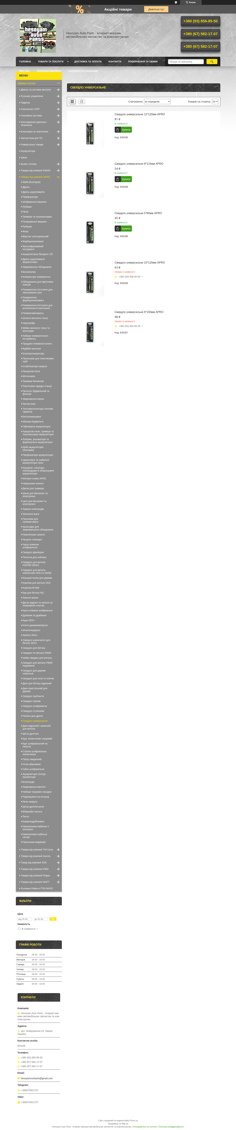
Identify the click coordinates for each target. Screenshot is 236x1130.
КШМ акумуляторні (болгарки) (33, 448)
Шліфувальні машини (35, 201)
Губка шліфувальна (33, 769)
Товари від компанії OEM (35, 869)
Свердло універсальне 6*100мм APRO (139, 312)
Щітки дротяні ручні (33, 806)
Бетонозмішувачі (32, 416)
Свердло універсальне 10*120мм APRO (140, 262)
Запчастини (29, 403)
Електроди (28, 782)
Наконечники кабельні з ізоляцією (36, 828)
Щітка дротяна (31, 733)
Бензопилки (29, 272)
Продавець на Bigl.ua (118, 1123)
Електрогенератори (33, 353)
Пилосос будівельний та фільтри (36, 392)
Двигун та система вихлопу (36, 89)
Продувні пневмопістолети (37, 343)
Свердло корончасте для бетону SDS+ (36, 641)
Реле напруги (30, 801)
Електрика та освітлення (34, 131)
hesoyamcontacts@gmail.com (37, 1078)
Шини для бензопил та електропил (35, 495)
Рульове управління (32, 96)
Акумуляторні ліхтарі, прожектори (34, 775)
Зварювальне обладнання (37, 267)
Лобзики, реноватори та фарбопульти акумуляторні (37, 441)
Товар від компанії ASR (34, 862)
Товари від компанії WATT (35, 882)
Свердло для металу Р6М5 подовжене (37, 664)
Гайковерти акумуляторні (36, 426)
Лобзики (27, 206)
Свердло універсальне (35, 721)
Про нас (24, 71)
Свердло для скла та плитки (38, 678)
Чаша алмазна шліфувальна (31, 546)
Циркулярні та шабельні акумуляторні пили (36, 461)
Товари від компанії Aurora (35, 856)
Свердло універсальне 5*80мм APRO (138, 213)
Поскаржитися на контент (145, 1127)
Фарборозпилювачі (33, 241)
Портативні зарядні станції (37, 386)
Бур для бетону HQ (33, 592)
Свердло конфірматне (35, 706)
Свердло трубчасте (33, 696)
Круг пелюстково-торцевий (37, 738)
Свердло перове (32, 701)
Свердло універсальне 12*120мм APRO (140, 114)
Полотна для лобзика (34, 557)
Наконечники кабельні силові (35, 836)
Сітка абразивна (32, 764)
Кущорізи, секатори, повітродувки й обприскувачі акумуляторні (38, 470)
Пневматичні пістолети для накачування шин (37, 291)
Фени (25, 231)
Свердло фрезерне (33, 552)
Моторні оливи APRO (34, 478)
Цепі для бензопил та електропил (34, 502)
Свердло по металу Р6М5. (37, 653)
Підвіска (25, 102)
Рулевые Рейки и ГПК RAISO (37, 888)
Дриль (26, 187)
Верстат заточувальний (36, 236)
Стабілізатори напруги (35, 366)
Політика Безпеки (49, 71)
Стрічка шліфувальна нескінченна (35, 753)
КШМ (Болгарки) (32, 182)
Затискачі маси (31, 514)
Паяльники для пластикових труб (38, 360)
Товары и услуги (27, 83)
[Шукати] (212, 61)
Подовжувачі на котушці (36, 796)
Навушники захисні (33, 483)
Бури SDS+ (29, 620)
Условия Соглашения (83, 71)
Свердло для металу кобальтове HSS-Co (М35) (37, 571)
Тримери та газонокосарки (37, 216)
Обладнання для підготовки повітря (38, 283)
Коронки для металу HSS (37, 582)
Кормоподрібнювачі (33, 821)
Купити (126, 129)
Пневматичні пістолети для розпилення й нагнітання (37, 307)
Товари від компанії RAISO (36, 170)
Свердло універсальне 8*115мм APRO (139, 163)
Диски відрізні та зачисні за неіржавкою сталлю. (38, 604)
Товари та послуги (51, 61)
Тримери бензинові (33, 381)
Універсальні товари (32, 144)
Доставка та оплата (88, 61)
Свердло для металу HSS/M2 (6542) (34, 563)
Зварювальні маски (33, 399)
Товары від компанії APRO (35, 177)
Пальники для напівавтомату (31, 520)
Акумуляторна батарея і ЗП (38, 254)
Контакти (114, 61)
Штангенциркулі (31, 630)
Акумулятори (28, 151)
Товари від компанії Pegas (35, 875)
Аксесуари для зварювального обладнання (38, 528)
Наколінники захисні (34, 534)
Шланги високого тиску (35, 318)
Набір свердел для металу (37, 657)
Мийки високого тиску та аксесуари (36, 329)
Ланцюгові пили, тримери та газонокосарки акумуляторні (38, 433)
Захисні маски (30, 597)
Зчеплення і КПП (30, 109)
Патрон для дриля (33, 716)
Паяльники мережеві (34, 842)
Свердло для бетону (34, 648)
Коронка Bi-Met (31, 587)
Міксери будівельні (33, 421)
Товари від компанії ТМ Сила (37, 849)
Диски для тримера (33, 488)
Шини (24, 157)
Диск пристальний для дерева (35, 690)
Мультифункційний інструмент (33, 248)
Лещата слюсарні (32, 539)
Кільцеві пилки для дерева (37, 578)
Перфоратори (30, 197)
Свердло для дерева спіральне (34, 672)
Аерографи (29, 323)
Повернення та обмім (142, 61)
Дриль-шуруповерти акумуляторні (34, 260)
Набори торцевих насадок (37, 791)
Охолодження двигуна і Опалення (34, 123)
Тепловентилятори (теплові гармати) (38, 410)
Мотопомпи (29, 376)
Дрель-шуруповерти (34, 192)
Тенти (26, 816)
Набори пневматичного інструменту (35, 337)
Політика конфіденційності (171, 1127)
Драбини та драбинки (35, 615)
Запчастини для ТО (31, 138)
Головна (25, 61)
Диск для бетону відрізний (37, 683)
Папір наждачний (32, 759)
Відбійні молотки (32, 348)
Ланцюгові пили (31, 371)
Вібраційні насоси (32, 811)
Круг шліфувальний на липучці (35, 745)
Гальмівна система (31, 115)
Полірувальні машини (35, 221)
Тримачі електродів (33, 509)
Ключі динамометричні (35, 625)
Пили (25, 211)
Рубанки (27, 226)
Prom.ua (134, 1120)
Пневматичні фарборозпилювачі (33, 299)
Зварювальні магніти (34, 786)
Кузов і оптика (28, 164)
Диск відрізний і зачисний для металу (37, 727)
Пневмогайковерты (33, 313)
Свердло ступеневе (33, 711)
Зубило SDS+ (30, 635)
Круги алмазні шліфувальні (38, 610)
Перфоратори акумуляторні (38, 455)
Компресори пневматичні (36, 276)
